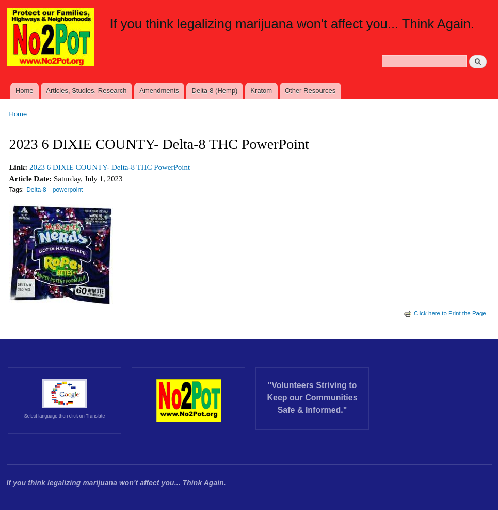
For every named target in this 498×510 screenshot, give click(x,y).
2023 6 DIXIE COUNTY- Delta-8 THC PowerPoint (109, 167)
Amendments (159, 91)
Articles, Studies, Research (86, 91)
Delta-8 (36, 189)
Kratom (261, 91)
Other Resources (310, 91)
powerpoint (68, 189)
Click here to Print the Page (445, 313)
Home (24, 91)
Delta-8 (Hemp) (215, 91)
